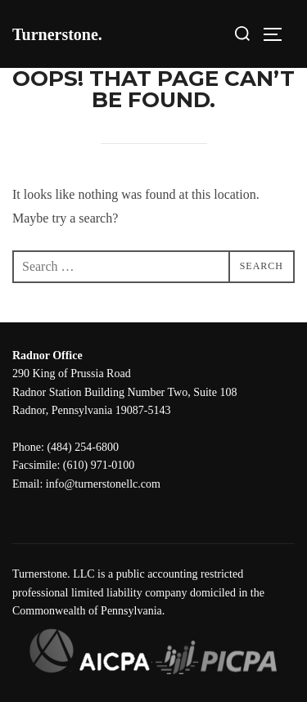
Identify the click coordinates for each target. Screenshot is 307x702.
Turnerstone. (57, 34)
